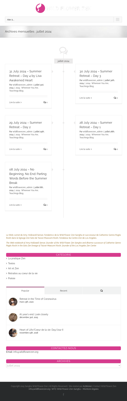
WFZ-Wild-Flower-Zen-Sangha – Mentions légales (75, 389)
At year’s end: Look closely (34, 314)
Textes (11, 263)
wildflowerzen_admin (22, 85)
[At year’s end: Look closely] (13, 314)
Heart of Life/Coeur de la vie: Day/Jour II (41, 329)
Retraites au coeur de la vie (23, 273)
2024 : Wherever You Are (27, 88)
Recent (63, 290)
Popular (25, 290)
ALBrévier (87, 386)
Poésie (11, 278)
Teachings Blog (16, 91)
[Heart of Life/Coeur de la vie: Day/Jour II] (13, 330)
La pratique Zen (16, 258)
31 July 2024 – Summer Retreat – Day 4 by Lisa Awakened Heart (25, 76)
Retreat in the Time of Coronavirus (38, 299)
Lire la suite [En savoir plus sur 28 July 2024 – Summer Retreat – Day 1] (85, 149)
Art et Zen (13, 268)
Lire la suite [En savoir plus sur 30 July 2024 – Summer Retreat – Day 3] (85, 98)
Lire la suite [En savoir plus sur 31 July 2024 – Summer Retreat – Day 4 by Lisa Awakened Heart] (14, 102)
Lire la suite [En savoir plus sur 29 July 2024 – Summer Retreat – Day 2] (14, 149)
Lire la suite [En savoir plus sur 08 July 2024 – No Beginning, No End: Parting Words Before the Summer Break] (14, 205)
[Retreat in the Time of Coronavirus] (13, 299)
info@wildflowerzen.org (25, 352)
